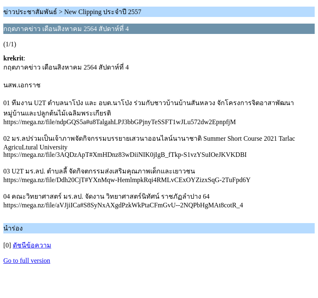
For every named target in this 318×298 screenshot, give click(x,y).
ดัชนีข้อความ (32, 245)
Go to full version (26, 260)
